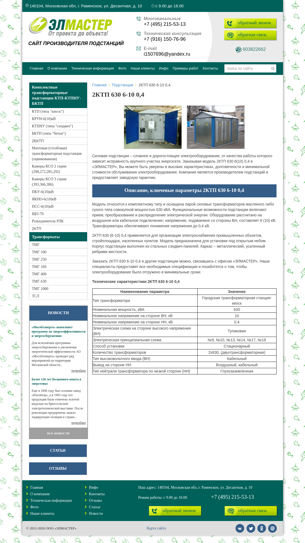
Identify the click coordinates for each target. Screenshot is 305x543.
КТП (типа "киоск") (48, 111)
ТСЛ (35, 296)
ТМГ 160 (39, 267)
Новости (96, 514)
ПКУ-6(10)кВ (43, 192)
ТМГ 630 (39, 281)
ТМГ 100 (39, 252)
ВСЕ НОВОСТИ (58, 433)
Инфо (93, 487)
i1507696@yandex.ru (167, 54)
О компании (40, 494)
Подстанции (122, 85)
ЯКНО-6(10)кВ (44, 199)
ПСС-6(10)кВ (43, 206)
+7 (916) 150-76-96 (165, 39)
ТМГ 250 (39, 259)
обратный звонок (254, 22)
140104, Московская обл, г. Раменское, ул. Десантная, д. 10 (84, 6)
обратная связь (252, 34)
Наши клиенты (42, 514)
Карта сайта (156, 528)
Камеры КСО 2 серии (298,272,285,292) (49, 169)
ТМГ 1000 (40, 289)
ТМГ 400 (39, 274)
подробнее (78, 370)
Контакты (97, 494)
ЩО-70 (38, 214)
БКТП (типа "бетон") (49, 133)
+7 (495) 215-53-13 (165, 24)
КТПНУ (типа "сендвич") (52, 126)
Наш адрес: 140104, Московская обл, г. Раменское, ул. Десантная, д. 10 (195, 487)
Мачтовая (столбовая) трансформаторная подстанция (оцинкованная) (57, 153)
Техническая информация (51, 500)
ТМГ (36, 245)
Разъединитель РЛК (48, 221)
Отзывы (57, 468)
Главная (99, 85)
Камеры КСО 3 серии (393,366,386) (49, 182)
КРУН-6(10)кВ (44, 119)
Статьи (57, 451)
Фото (34, 507)
